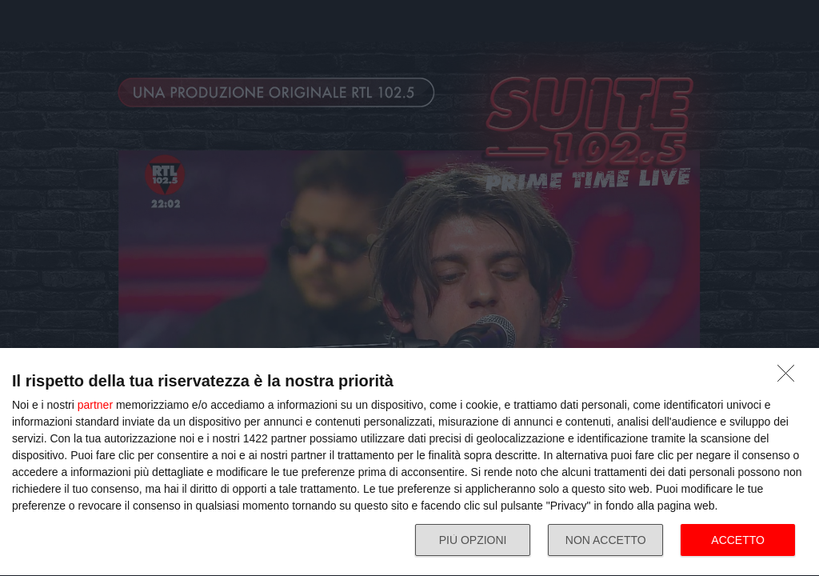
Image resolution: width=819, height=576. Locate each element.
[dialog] (409, 462)
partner (95, 404)
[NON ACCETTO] (790, 377)
